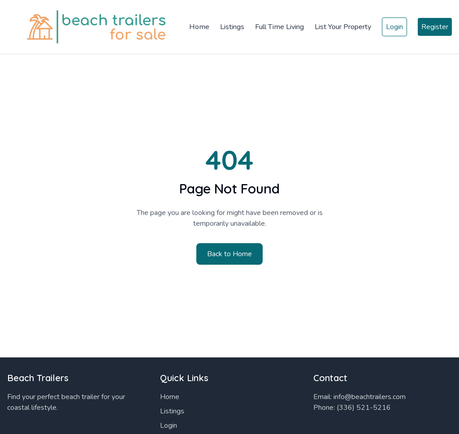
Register (434, 27)
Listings (232, 27)
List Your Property (343, 27)
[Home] (89, 27)
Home (199, 27)
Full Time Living (279, 27)
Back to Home (229, 254)
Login (394, 27)
